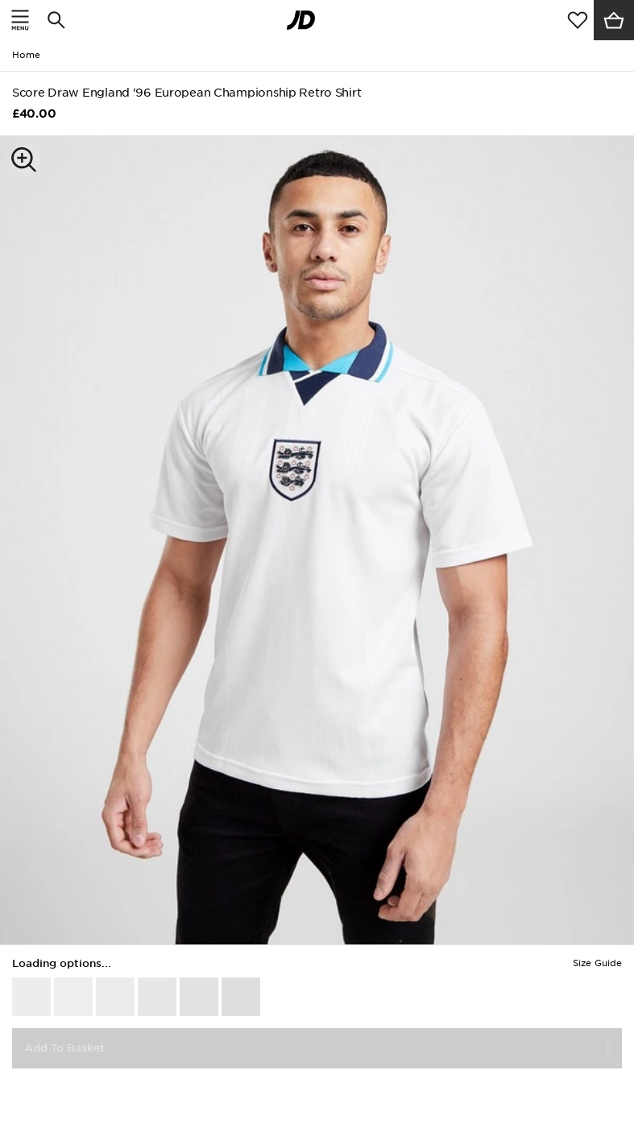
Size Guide (597, 963)
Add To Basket (64, 1048)
